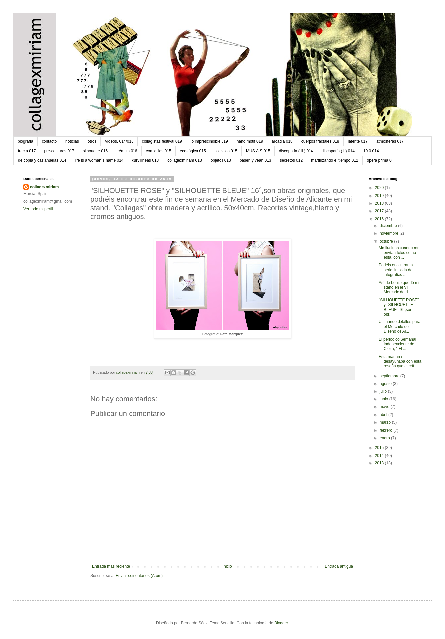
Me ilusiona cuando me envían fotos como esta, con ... (399, 253)
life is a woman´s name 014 (99, 160)
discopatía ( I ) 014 (337, 151)
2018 (380, 203)
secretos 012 (291, 160)
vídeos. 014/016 (119, 141)
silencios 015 (226, 151)
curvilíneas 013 (145, 160)
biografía (25, 141)
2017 (380, 211)
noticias (72, 141)
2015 (380, 447)
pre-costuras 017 (59, 151)
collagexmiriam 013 (184, 160)
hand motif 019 (250, 141)
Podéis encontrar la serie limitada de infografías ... (396, 270)
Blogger (281, 623)
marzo (386, 422)
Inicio (227, 566)
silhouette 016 (95, 151)
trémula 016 (126, 151)
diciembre (389, 225)
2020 (380, 187)
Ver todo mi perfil (38, 209)
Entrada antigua (339, 566)
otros (92, 141)
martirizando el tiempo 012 (334, 160)
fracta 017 (27, 151)
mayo (385, 406)
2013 (380, 463)
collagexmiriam (44, 187)
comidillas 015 (158, 151)
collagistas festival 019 (162, 141)
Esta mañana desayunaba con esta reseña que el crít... (400, 361)
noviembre (389, 233)
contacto (49, 141)
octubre (387, 241)
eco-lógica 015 (193, 151)
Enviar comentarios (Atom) (139, 575)
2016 (380, 219)
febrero (386, 430)
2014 (380, 455)
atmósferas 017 (390, 141)
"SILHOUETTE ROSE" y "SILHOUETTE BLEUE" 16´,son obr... (399, 307)
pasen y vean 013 (255, 160)
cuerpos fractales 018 (320, 141)
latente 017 (358, 141)
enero (385, 438)
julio (384, 391)
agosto (386, 383)
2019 (380, 195)
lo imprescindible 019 (209, 141)
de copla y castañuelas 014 (42, 160)
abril (384, 414)
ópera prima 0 (379, 160)
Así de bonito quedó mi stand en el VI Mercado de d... (399, 287)
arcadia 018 (282, 141)
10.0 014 (371, 151)
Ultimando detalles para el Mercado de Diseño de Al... (399, 327)
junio (384, 399)
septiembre (390, 376)
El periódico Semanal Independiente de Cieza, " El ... (397, 344)
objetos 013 (221, 160)
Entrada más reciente (111, 566)
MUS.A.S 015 (258, 151)
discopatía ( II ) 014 (296, 151)
